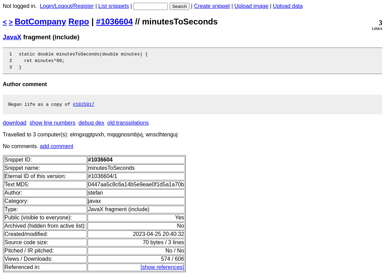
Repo (79, 21)
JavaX (12, 37)
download (15, 127)
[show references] (162, 271)
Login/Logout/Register (67, 6)
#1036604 (114, 21)
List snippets (113, 6)
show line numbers (52, 127)
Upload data (288, 6)
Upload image (251, 6)
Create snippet (212, 6)
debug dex (91, 127)
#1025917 (83, 108)
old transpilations (128, 127)
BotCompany (40, 21)
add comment (56, 150)
